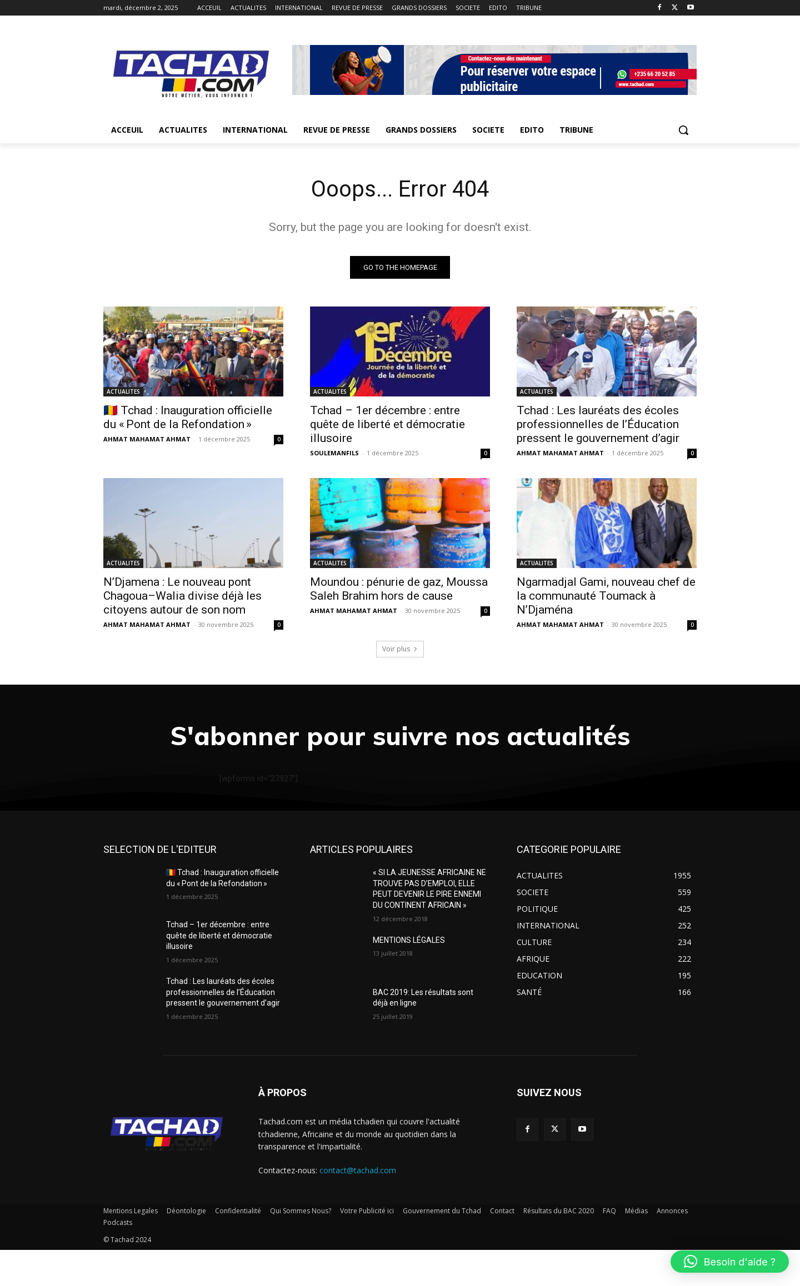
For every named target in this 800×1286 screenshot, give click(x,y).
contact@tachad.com (357, 1206)
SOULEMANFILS (334, 453)
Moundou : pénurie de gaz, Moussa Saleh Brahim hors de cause (399, 588)
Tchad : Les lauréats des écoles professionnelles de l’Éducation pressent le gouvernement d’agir (598, 424)
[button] (683, 130)
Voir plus (400, 649)
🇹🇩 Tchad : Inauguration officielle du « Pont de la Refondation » (187, 417)
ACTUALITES (123, 391)
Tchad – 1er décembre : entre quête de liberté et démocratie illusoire (387, 424)
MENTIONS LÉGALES (409, 976)
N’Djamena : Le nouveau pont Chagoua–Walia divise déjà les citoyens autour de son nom (182, 595)
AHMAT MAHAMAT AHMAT (147, 439)
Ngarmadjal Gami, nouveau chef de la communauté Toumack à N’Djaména (606, 595)
